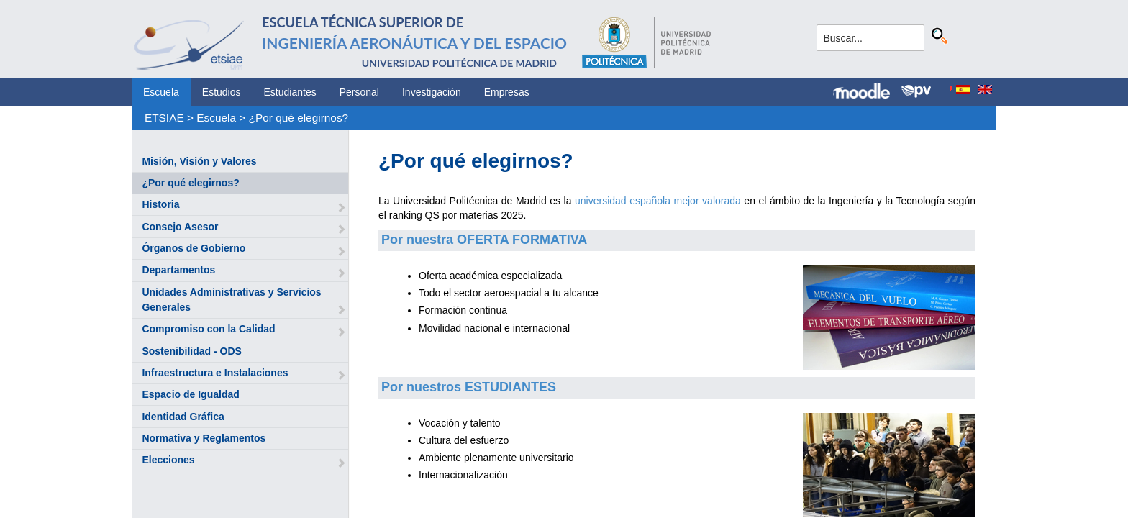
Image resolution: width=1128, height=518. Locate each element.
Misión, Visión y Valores (199, 161)
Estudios (221, 92)
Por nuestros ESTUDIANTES (468, 387)
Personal (359, 92)
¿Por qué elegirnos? (299, 118)
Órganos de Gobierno (193, 248)
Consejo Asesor (180, 226)
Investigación (431, 92)
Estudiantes (290, 92)
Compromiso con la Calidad (208, 329)
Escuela (161, 92)
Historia (160, 204)
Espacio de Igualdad (190, 394)
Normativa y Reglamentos (203, 438)
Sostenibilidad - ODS (191, 351)
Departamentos (178, 270)
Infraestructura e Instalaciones (215, 372)
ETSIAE (164, 118)
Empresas (506, 92)
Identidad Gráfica (183, 416)
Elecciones (168, 459)
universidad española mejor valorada (658, 200)
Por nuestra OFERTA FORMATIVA (484, 239)
